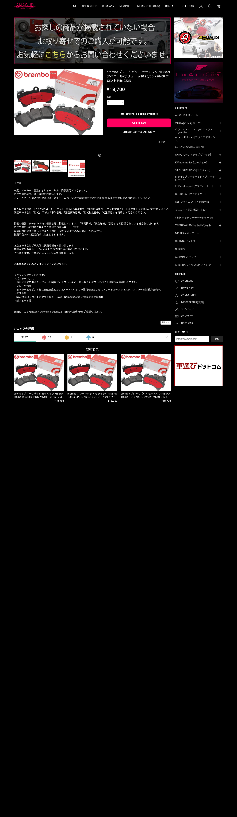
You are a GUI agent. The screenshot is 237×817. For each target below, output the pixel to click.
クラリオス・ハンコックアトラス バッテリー (195, 131)
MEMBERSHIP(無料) (148, 6)
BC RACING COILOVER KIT (189, 146)
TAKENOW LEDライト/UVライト (193, 225)
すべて (24, 337)
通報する (166, 322)
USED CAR (188, 6)
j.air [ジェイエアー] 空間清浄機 (192, 201)
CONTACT (171, 6)
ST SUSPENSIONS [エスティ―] (192, 170)
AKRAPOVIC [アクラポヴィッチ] (193, 154)
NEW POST (126, 6)
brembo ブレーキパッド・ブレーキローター (195, 178)
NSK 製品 (180, 249)
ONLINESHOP (89, 6)
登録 (217, 339)
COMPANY (108, 6)
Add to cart (139, 122)
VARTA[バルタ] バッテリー (190, 123)
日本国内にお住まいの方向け (139, 132)
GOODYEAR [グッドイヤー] (190, 194)
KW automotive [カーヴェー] (191, 162)
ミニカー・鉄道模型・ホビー (191, 209)
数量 (109, 97)
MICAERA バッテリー (187, 233)
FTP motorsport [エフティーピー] (194, 186)
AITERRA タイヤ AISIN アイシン (193, 264)
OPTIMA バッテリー (186, 241)
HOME (73, 6)
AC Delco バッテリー (186, 257)
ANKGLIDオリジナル (186, 115)
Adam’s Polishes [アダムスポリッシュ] (195, 139)
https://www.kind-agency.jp (97, 197)
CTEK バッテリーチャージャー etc (194, 217)
